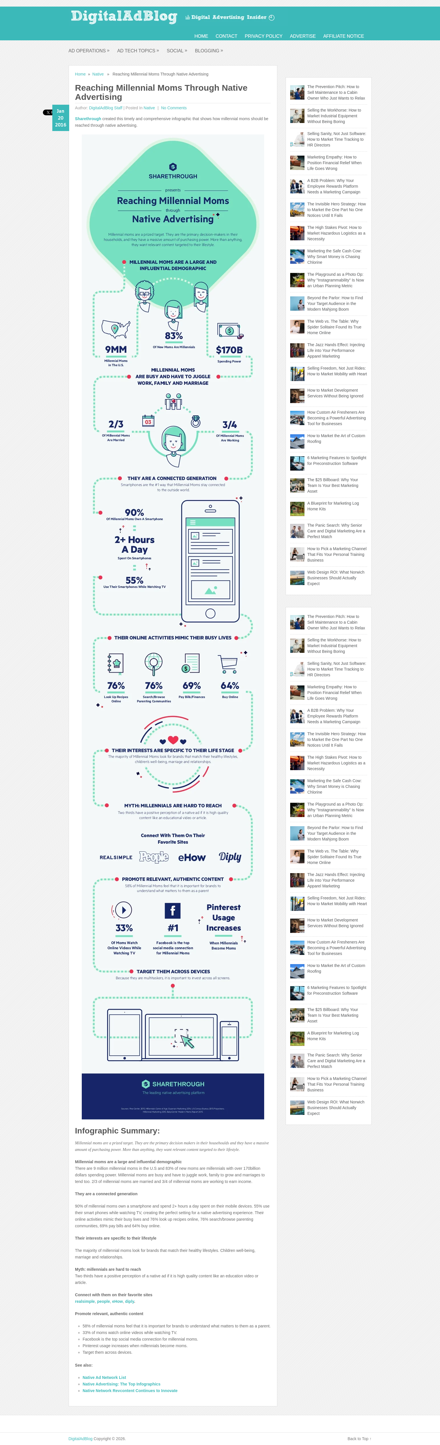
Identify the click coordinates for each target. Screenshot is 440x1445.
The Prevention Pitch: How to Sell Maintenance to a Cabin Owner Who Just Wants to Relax (336, 92)
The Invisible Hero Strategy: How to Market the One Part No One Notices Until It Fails (336, 210)
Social (177, 50)
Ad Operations (89, 50)
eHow (117, 1301)
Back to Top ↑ (360, 1438)
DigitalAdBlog (81, 1438)
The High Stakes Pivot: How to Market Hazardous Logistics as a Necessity (336, 233)
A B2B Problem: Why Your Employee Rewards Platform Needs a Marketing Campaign (333, 186)
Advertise (303, 36)
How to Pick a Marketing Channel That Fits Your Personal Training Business (337, 554)
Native (98, 74)
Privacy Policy (263, 36)
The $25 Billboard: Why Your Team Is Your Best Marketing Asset (332, 485)
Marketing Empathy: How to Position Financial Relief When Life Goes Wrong (334, 163)
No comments (173, 108)
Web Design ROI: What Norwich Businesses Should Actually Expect (336, 578)
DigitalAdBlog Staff (105, 108)
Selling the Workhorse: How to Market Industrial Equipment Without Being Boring (334, 116)
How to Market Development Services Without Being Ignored (335, 393)
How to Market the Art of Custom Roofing (336, 438)
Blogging (209, 50)
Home (201, 36)
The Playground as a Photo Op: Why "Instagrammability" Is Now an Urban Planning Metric (335, 280)
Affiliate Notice (343, 36)
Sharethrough (88, 118)
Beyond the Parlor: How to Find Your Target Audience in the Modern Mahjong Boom (335, 304)
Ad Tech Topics (138, 50)
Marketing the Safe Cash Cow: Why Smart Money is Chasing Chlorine (334, 257)
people (103, 1301)
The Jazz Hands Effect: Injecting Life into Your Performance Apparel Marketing (336, 350)
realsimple (85, 1301)
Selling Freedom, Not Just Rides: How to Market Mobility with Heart (337, 371)
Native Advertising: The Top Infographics (121, 1384)
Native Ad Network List (104, 1377)
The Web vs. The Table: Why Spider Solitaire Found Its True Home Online (334, 327)
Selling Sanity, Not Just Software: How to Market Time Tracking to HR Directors (336, 139)
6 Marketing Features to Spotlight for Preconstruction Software (336, 460)
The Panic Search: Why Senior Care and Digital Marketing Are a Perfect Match (336, 531)
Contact (226, 36)
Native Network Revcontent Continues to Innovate (130, 1390)
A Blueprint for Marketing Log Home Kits (333, 506)
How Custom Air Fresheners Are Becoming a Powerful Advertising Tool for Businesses (336, 418)
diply (129, 1301)
